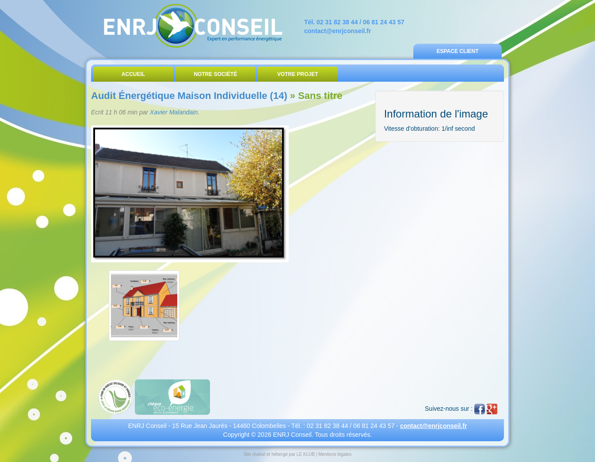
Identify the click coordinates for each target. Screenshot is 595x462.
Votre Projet (297, 74)
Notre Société (215, 74)
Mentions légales (334, 454)
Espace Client (457, 51)
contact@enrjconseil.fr (337, 30)
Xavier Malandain (174, 112)
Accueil (133, 74)
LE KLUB (306, 454)
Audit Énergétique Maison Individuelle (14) (189, 95)
